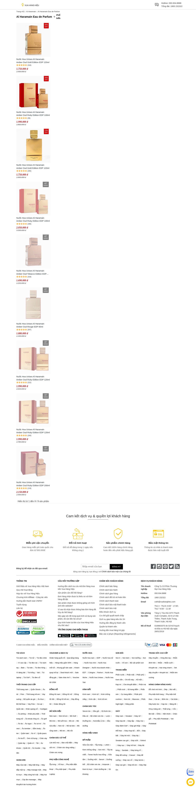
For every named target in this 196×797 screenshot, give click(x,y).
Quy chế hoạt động (24, 590)
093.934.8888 (175, 3)
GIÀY (118, 711)
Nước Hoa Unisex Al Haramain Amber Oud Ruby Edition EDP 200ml (33, 484)
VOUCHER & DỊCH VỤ (58, 653)
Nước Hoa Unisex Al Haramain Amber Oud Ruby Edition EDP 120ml (33, 378)
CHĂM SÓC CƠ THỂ (57, 738)
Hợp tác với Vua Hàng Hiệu (28, 593)
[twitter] (171, 566)
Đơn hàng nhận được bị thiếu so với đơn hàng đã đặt (75, 597)
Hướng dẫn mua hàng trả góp (112, 630)
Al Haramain (31, 11)
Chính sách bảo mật (108, 608)
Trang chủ (20, 11)
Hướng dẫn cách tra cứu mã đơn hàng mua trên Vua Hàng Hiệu (76, 587)
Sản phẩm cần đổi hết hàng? (70, 593)
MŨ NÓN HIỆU (55, 711)
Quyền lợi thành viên (108, 626)
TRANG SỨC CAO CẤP (158, 653)
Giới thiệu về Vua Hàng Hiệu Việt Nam (32, 586)
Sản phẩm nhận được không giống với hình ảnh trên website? (76, 604)
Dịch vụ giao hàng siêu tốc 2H (112, 619)
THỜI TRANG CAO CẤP (26, 684)
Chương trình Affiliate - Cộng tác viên (32, 597)
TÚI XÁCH (20, 653)
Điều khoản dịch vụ (107, 612)
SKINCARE (21, 760)
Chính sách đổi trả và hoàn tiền (112, 597)
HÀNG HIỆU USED (90, 733)
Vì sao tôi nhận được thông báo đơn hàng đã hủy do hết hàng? (77, 610)
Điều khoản (42, 645)
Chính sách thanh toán (109, 601)
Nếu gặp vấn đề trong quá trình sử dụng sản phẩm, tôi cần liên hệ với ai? (77, 617)
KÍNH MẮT (86, 689)
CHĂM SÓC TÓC (89, 706)
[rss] (177, 566)
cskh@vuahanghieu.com (164, 602)
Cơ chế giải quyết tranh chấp (111, 615)
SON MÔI (119, 653)
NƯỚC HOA (87, 653)
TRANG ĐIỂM (121, 670)
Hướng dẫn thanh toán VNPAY (29, 601)
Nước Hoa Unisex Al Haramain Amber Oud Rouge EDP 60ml (30, 325)
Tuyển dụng (21, 604)
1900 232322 (176, 6)
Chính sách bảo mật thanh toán (112, 604)
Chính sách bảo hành (108, 590)
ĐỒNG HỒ (53, 689)
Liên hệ (19, 608)
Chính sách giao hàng (108, 593)
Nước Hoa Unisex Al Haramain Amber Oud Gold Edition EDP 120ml (32, 60)
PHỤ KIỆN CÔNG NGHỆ (59, 759)
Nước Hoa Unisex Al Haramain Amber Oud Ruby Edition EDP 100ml (33, 113)
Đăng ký (116, 567)
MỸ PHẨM (86, 740)
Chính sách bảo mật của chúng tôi (116, 571)
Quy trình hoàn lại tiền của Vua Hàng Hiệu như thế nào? (76, 623)
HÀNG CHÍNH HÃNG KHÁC (160, 684)
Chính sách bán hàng (108, 586)
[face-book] (153, 566)
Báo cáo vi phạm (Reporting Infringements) (117, 634)
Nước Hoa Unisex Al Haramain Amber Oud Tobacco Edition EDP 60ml (31, 272)
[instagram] (159, 566)
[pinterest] (165, 566)
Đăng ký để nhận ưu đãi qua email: (32, 568)
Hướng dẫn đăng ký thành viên (112, 623)
